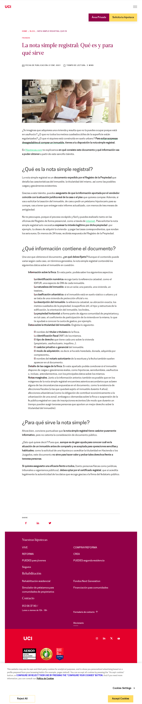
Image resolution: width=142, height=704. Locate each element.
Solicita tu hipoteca (123, 17)
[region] (71, 683)
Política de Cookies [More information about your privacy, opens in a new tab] (45, 679)
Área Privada (99, 17)
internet (90, 221)
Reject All (22, 699)
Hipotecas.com (33, 150)
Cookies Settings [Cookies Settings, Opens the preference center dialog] (122, 688)
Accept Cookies (120, 699)
